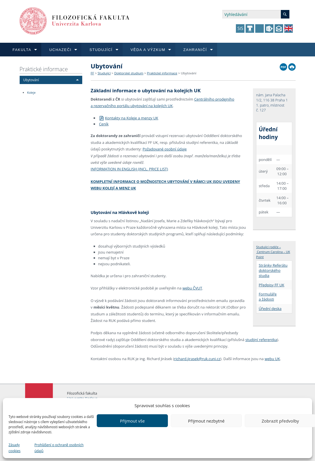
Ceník (104, 124)
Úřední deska (270, 308)
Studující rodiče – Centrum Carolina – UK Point (273, 252)
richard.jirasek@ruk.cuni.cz (197, 358)
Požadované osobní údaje (165, 149)
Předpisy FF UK (271, 284)
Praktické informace (44, 69)
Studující (104, 73)
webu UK (272, 358)
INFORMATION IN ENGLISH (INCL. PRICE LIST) (129, 169)
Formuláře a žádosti (268, 296)
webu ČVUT (192, 288)
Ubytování (31, 79)
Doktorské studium (128, 73)
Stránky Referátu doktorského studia (273, 270)
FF (92, 73)
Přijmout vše (132, 421)
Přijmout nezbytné (206, 421)
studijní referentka (261, 339)
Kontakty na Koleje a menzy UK (128, 118)
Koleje (31, 93)
